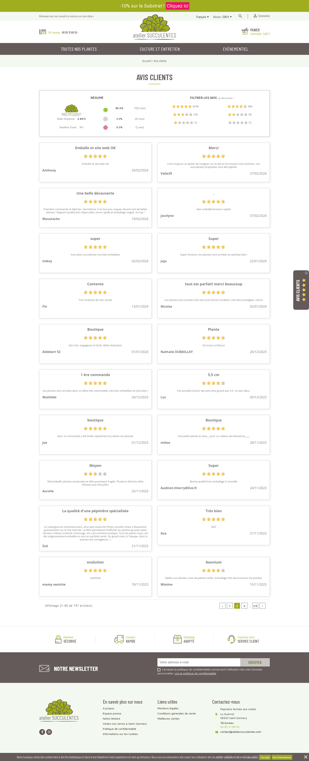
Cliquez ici (177, 6)
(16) (185, 114)
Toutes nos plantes (79, 49)
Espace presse (112, 713)
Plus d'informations (282, 757)
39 (255, 606)
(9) (240, 114)
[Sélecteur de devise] (228, 17)
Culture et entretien (160, 49)
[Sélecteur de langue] (203, 17)
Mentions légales (168, 708)
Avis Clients (297, 290)
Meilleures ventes (168, 718)
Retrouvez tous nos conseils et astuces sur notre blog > (66, 16)
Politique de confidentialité (119, 728)
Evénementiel (235, 49)
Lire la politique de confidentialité (195, 673)
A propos (108, 708)
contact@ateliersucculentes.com (240, 731)
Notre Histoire (111, 718)
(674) (185, 106)
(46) (239, 106)
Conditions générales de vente (176, 713)
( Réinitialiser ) (226, 98)
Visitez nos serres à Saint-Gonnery (125, 723)
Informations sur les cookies (120, 734)
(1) (185, 122)
